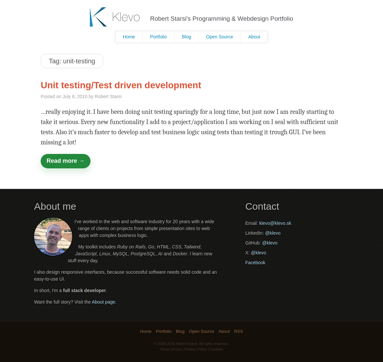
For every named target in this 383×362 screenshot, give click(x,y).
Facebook (255, 262)
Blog (186, 36)
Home (129, 36)
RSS (238, 331)
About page (103, 302)
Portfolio (158, 36)
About (254, 36)
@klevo (273, 233)
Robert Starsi (186, 344)
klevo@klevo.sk (275, 223)
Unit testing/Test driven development (121, 85)
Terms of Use (171, 349)
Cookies (216, 349)
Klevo (115, 17)
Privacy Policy (195, 349)
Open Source (219, 36)
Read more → (66, 161)
